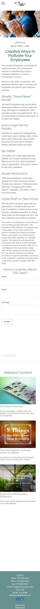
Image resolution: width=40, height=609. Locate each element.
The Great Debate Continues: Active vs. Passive (15, 451)
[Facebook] (17, 598)
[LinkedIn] (21, 598)
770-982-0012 (23, 581)
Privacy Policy (10, 356)
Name (4, 277)
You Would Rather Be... (12, 406)
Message (5, 302)
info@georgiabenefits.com (20, 595)
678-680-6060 (23, 578)
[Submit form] (7, 321)
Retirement (20, 608)
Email (4, 289)
